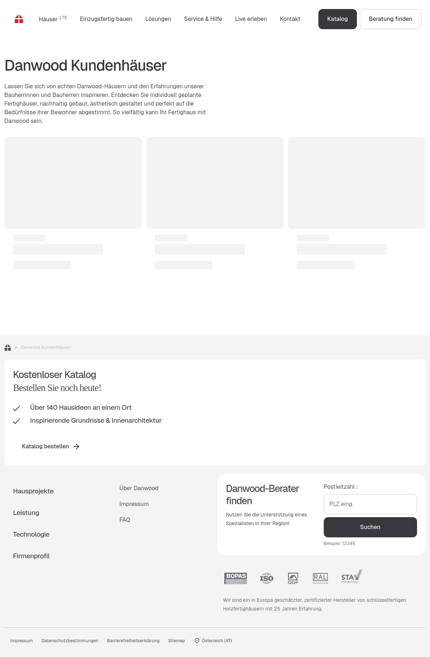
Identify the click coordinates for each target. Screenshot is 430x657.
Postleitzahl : (341, 486)
